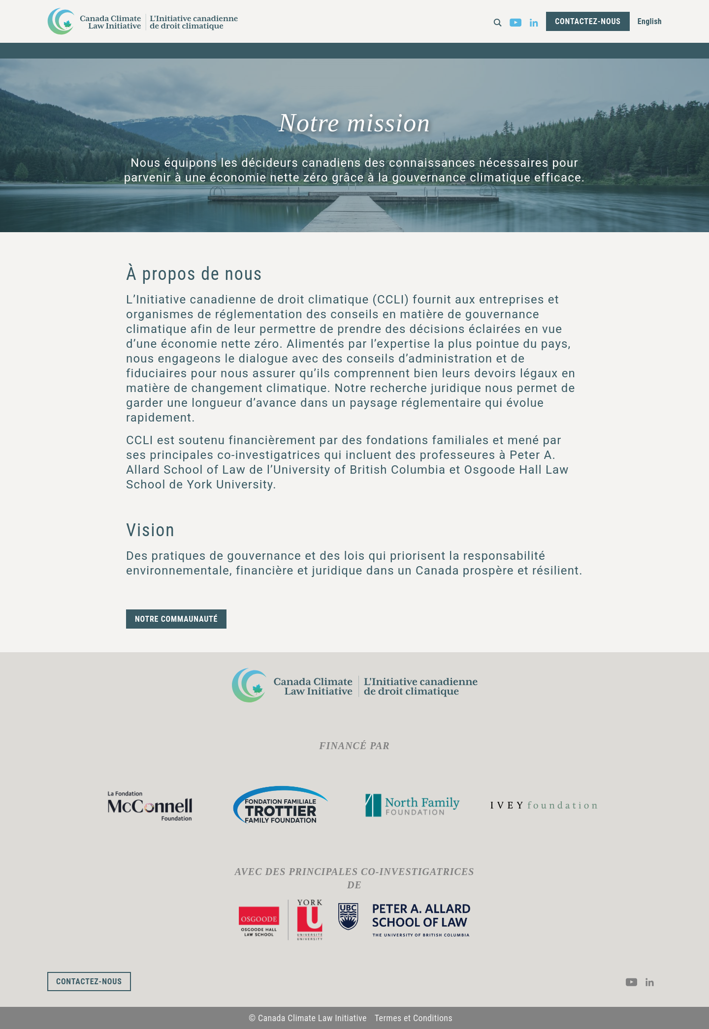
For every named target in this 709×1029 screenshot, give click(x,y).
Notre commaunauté (176, 619)
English (650, 21)
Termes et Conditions (413, 1018)
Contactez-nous (588, 21)
